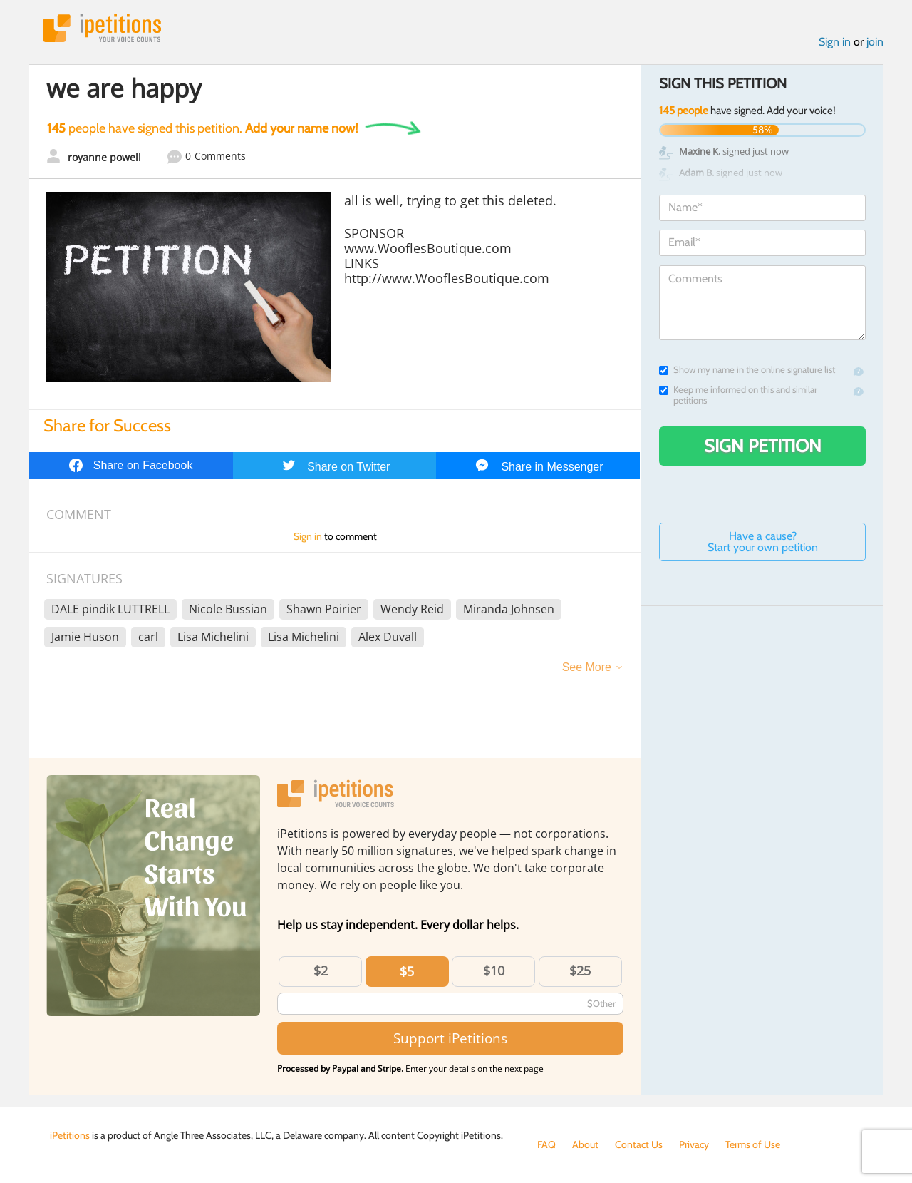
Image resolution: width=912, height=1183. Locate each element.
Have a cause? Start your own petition (763, 541)
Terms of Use (752, 1144)
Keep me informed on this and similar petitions (738, 395)
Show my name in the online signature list (747, 369)
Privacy (694, 1144)
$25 (580, 970)
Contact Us (639, 1144)
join (875, 41)
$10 (493, 970)
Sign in (835, 41)
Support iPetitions (450, 1038)
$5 (407, 971)
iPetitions (102, 28)
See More (586, 667)
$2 (321, 970)
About (585, 1144)
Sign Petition (763, 445)
